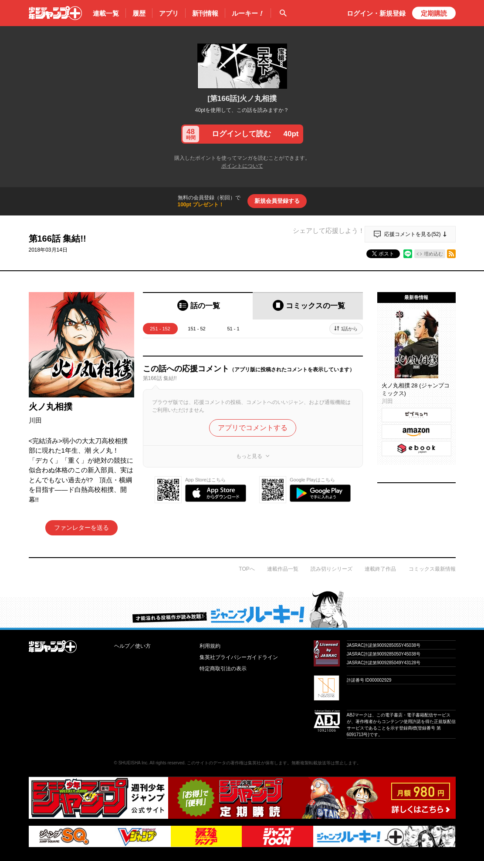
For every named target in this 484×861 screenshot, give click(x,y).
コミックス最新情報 (432, 569)
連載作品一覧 (282, 569)
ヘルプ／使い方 (132, 646)
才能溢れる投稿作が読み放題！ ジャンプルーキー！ (242, 609)
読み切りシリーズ (331, 569)
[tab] (198, 306)
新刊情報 (205, 13)
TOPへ (246, 569)
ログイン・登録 (376, 13)
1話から (349, 328)
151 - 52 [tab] (196, 328)
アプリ (169, 13)
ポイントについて (242, 166)
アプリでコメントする (253, 427)
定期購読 (434, 13)
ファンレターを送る (81, 527)
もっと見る (249, 456)
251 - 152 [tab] (160, 328)
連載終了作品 (380, 569)
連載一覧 (106, 13)
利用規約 (210, 646)
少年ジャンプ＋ (55, 13)
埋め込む (433, 253)
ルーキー (248, 13)
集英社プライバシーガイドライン (239, 657)
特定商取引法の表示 (223, 669)
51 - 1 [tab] (233, 328)
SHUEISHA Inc (133, 762)
